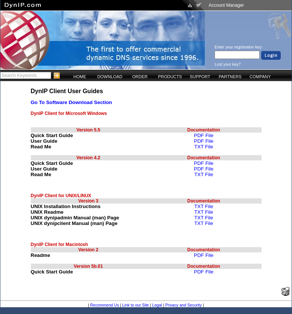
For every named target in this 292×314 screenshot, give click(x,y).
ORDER (140, 76)
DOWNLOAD (110, 76)
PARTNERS (230, 76)
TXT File (203, 146)
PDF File (203, 135)
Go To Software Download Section (71, 102)
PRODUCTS (170, 76)
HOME (79, 76)
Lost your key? (228, 64)
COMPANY (260, 76)
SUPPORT (200, 76)
